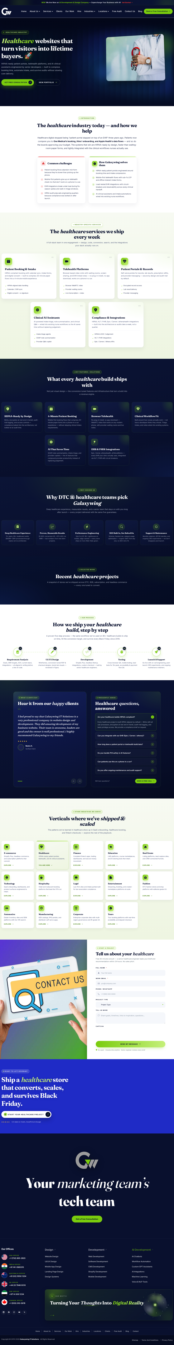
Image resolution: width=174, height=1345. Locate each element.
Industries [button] (88, 11)
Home (23, 11)
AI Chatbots (137, 1256)
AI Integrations (138, 1271)
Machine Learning (140, 1276)
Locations (97, 1331)
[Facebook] (9, 1312)
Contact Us (130, 11)
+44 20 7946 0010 (17, 1285)
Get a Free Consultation (87, 1219)
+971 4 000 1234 (16, 1294)
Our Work (69, 11)
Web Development (96, 1256)
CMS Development (96, 1266)
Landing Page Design (54, 1271)
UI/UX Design (51, 1261)
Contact (136, 1331)
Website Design (51, 1256)
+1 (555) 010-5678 (17, 1303)
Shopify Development (97, 1271)
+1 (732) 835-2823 (17, 1258)
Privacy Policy (167, 1340)
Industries (86, 1331)
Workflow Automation (141, 1261)
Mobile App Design (53, 1266)
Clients (59, 11)
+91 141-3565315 (16, 1267)
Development (97, 1249)
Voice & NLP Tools (140, 1282)
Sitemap (135, 1340)
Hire (79, 11)
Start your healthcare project (27, 1114)
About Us (47, 1331)
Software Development (98, 1261)
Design (50, 1249)
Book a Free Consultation (158, 11)
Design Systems (52, 1276)
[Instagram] (14, 1312)
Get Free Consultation (18, 82)
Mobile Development (97, 1276)
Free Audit (117, 11)
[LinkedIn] (3, 1312)
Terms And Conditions (150, 1340)
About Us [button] (34, 11)
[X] (24, 1312)
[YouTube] (19, 1312)
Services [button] (47, 11)
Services (57, 1331)
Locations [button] (102, 11)
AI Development (142, 1249)
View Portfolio (48, 82)
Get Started (127, 2)
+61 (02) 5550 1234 (17, 1276)
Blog (140, 11)
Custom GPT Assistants (142, 1266)
